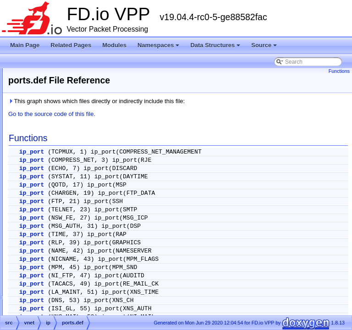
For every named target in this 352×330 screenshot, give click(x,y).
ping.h (59, 184)
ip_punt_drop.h (70, 96)
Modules (114, 45)
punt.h (59, 239)
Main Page (24, 45)
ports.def (63, 195)
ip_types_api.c (70, 129)
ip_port (146, 151)
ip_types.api (67, 118)
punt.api (62, 217)
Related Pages (70, 45)
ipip (49, 305)
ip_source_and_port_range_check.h (96, 107)
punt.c (59, 228)
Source (264, 48)
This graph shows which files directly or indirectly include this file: (211, 101)
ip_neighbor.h (68, 74)
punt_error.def (69, 261)
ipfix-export (58, 294)
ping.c (59, 173)
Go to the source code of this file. (166, 113)
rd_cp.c (61, 283)
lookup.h (62, 162)
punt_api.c (64, 250)
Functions (339, 71)
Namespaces (159, 48)
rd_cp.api (63, 272)
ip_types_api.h (70, 140)
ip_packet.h (66, 85)
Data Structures (216, 48)
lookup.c (62, 151)
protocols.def (68, 206)
